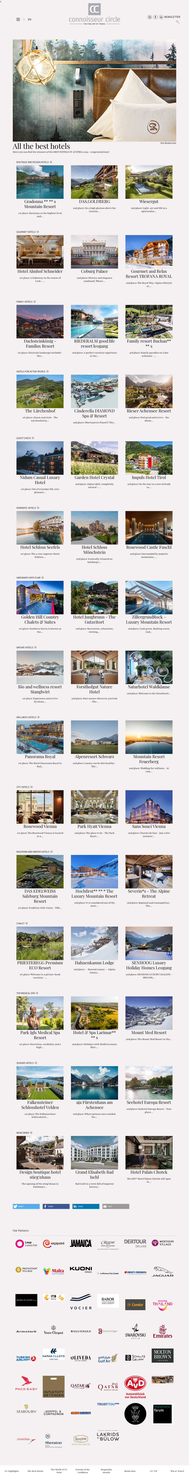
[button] (26, 1206)
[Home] (94, 15)
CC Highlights (12, 1471)
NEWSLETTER (172, 17)
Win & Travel (177, 1471)
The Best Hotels (35, 1471)
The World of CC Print (59, 1471)
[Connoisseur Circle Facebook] (155, 17)
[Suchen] (177, 22)
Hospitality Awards (106, 1471)
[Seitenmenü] (18, 19)
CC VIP (153, 1471)
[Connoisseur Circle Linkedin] (161, 17)
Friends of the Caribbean (82, 1471)
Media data (130, 1471)
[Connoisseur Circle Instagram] (149, 17)
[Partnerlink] (26, 1244)
